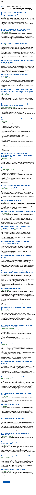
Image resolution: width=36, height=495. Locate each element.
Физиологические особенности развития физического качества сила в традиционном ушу (18, 104)
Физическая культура (7, 343)
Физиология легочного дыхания (11, 200)
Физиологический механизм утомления (13, 168)
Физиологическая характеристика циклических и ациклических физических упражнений (16, 29)
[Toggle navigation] (33, 2)
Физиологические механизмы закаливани (14, 43)
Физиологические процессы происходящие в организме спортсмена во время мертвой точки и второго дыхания (16, 155)
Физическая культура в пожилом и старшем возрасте (18, 211)
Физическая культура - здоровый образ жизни (15, 377)
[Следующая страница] (11, 482)
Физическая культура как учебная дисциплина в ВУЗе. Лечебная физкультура (16, 242)
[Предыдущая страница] (2, 482)
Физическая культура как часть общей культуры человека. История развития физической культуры (17, 271)
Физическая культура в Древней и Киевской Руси (16, 456)
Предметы (3, 6)
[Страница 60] (6, 482)
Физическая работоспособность (11, 288)
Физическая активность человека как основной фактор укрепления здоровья (16, 308)
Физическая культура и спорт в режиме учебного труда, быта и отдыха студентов (16, 227)
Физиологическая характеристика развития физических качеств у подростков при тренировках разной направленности (17, 13)
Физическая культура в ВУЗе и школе (12, 418)
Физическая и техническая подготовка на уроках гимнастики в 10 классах (16, 326)
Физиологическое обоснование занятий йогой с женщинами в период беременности (16, 186)
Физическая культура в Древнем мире (13, 469)
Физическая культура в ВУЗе (10, 404)
